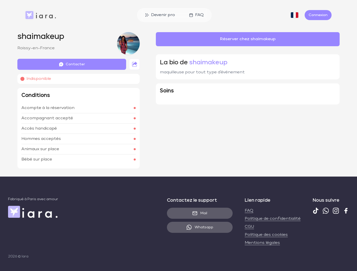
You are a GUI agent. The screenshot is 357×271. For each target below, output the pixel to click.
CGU (249, 227)
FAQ (196, 15)
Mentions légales (262, 243)
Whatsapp (200, 227)
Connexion (318, 15)
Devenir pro (160, 15)
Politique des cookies (266, 235)
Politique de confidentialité (273, 219)
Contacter (72, 64)
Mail (199, 213)
